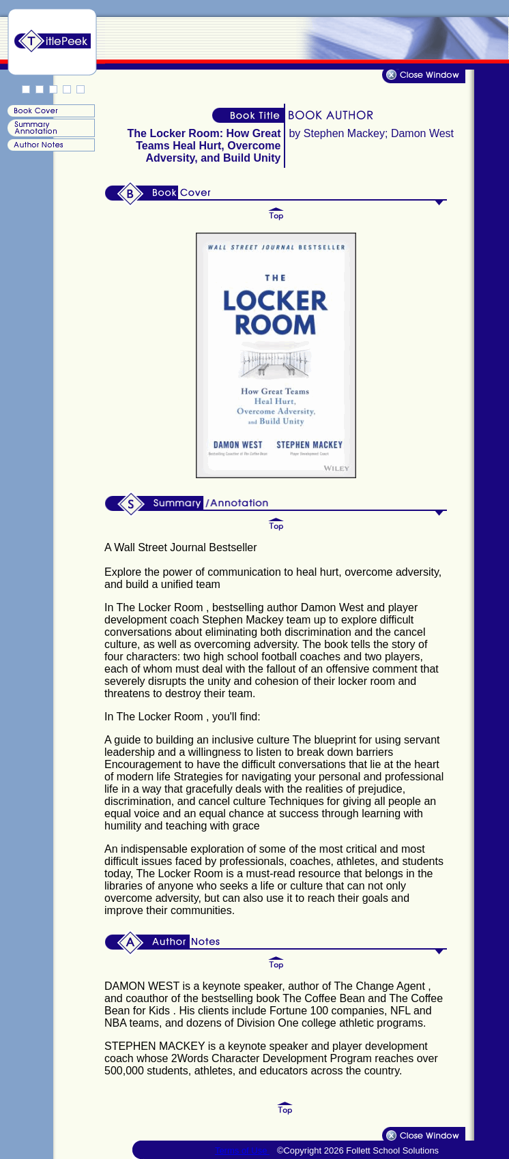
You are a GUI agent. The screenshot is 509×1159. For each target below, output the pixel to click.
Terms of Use (242, 1150)
